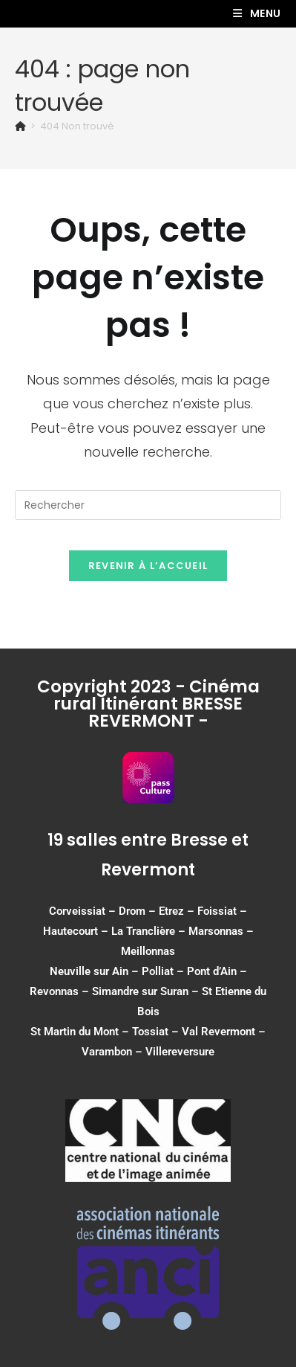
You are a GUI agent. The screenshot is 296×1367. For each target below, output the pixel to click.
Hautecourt (70, 931)
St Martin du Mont (74, 1031)
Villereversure (179, 1051)
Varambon (107, 1051)
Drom (132, 911)
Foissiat (217, 911)
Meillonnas (148, 951)
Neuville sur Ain (89, 971)
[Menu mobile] (257, 13)
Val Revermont (218, 1031)
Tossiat (150, 1031)
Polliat (158, 971)
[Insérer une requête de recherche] (148, 505)
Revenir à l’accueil (148, 566)
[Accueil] (20, 126)
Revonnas (54, 991)
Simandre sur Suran (140, 991)
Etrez (171, 911)
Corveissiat (77, 911)
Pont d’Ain (212, 971)
